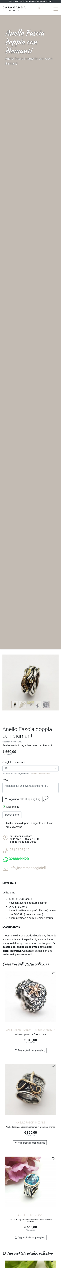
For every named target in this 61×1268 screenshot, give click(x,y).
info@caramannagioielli (28, 868)
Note (5, 779)
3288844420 (19, 859)
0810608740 (19, 850)
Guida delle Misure (40, 773)
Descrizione (12, 814)
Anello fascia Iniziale (30, 1122)
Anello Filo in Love (30, 1215)
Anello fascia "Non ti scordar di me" (30, 1029)
